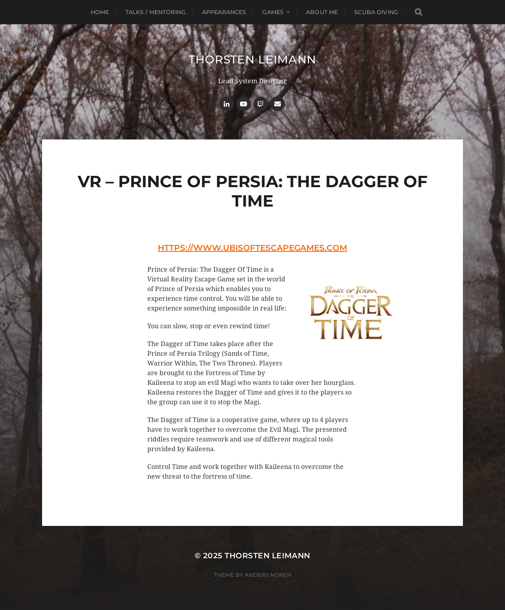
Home (100, 12)
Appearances (224, 12)
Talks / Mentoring (155, 12)
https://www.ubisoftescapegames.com (252, 248)
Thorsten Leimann (252, 59)
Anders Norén (268, 575)
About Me (322, 12)
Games (273, 12)
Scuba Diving (376, 12)
